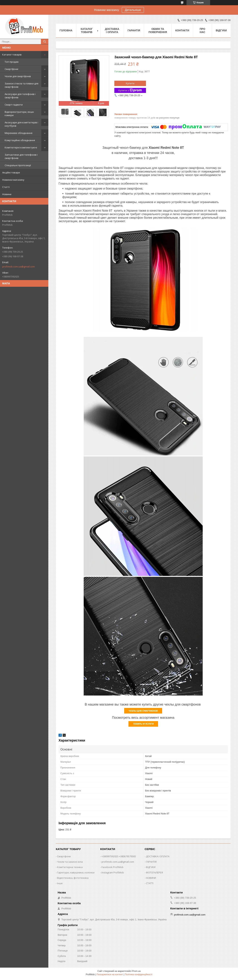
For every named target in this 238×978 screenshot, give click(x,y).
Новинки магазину (13, 179)
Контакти (182, 30)
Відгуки (221, 30)
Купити (130, 83)
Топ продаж (12, 61)
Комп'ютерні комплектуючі (21, 147)
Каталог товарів (12, 54)
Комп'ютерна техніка (70, 867)
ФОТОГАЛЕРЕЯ (154, 872)
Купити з (130, 90)
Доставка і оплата (112, 30)
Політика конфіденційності (138, 974)
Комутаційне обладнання (20, 140)
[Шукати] (44, 41)
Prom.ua (136, 971)
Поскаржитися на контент (110, 974)
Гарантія (134, 30)
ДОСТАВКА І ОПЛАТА (157, 856)
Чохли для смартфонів (18, 76)
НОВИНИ (151, 878)
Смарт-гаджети (14, 104)
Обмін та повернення (158, 30)
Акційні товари (11, 172)
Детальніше (133, 9)
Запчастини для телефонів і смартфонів (21, 156)
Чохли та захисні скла (70, 861)
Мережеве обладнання (18, 133)
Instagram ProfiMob (113, 872)
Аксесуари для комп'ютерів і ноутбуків (21, 124)
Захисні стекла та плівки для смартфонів (21, 85)
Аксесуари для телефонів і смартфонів (20, 95)
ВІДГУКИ (150, 867)
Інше (60, 883)
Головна (66, 30)
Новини (6, 194)
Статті (6, 187)
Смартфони (11, 69)
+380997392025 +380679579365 (119, 856)
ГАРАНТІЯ (151, 861)
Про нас (202, 30)
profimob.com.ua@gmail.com (18, 266)
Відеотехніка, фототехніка (73, 878)
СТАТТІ (149, 883)
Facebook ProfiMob (112, 867)
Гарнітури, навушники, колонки (75, 872)
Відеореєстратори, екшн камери (19, 113)
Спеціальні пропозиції (18, 165)
